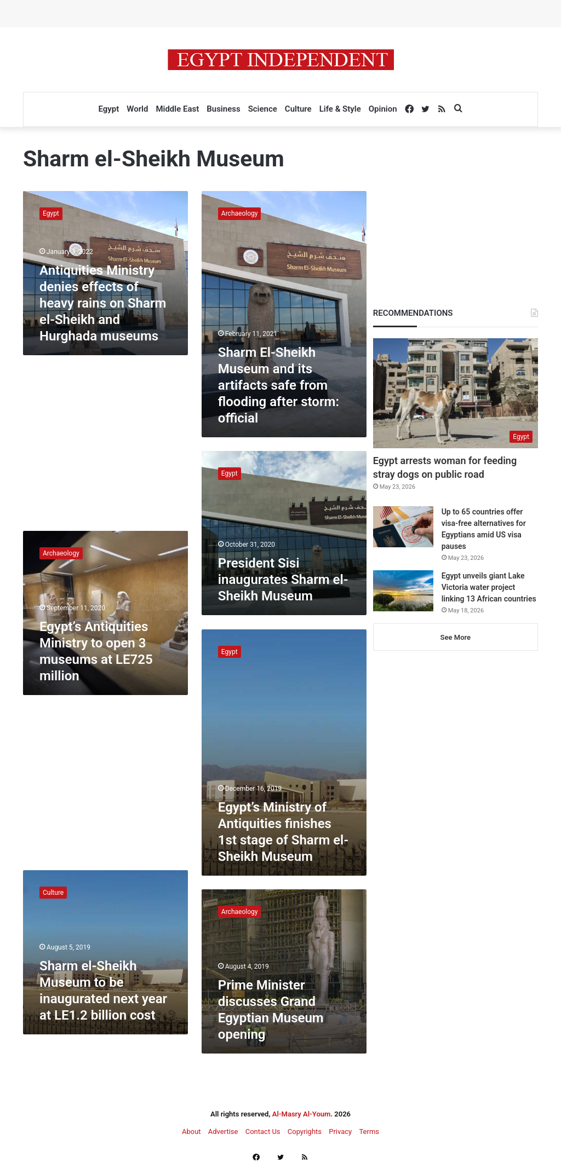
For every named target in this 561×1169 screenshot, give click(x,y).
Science (262, 109)
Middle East (177, 109)
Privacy (340, 1131)
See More (455, 637)
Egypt (108, 109)
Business (223, 109)
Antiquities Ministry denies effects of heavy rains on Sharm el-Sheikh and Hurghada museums (102, 303)
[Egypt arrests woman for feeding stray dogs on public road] (455, 393)
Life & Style (340, 109)
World (137, 109)
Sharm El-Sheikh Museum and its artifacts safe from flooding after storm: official (278, 385)
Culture (298, 109)
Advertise (223, 1131)
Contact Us (262, 1131)
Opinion (383, 109)
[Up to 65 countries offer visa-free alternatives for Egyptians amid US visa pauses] (403, 526)
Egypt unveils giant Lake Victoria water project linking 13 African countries (489, 587)
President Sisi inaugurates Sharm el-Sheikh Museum (283, 579)
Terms (369, 1131)
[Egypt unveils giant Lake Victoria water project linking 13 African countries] (403, 590)
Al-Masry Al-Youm (301, 1114)
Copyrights (305, 1131)
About (191, 1131)
